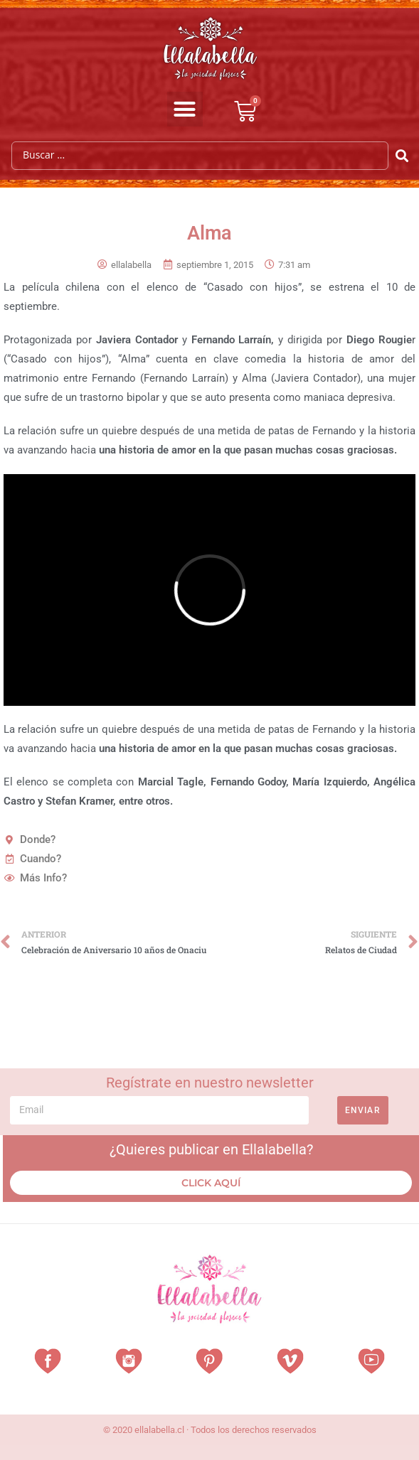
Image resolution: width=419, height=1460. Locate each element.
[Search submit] (402, 155)
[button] (185, 109)
